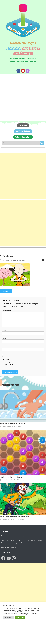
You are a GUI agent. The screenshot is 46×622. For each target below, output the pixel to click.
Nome (4, 330)
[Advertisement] (23, 97)
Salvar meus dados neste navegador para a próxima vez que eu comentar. (7, 362)
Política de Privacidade (8, 547)
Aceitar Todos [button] (20, 617)
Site (3, 346)
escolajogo (22, 260)
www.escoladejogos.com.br (21, 536)
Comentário (6, 311)
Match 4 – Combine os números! (11, 477)
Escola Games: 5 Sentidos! (7, 291)
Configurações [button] (8, 617)
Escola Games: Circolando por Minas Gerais (14, 517)
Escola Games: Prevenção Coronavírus (13, 423)
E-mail (4, 338)
